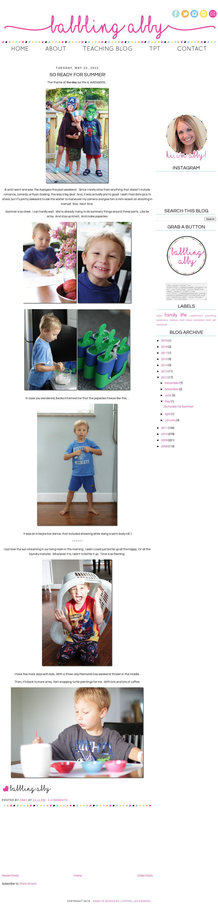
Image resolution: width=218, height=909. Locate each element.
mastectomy (196, 315)
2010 (164, 434)
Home (78, 875)
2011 (164, 427)
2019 (164, 340)
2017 (164, 352)
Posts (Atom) (27, 883)
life (183, 314)
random (174, 320)
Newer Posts (10, 875)
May (168, 401)
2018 (164, 346)
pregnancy (162, 320)
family (170, 314)
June (168, 395)
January (170, 420)
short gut (211, 320)
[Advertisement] (77, 843)
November (172, 389)
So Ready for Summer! (77, 74)
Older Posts (145, 875)
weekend (162, 324)
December (172, 383)
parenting (210, 315)
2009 (164, 440)
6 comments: (59, 800)
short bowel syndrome (192, 320)
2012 (164, 377)
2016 (164, 359)
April (168, 414)
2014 (164, 365)
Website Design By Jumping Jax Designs (122, 901)
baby (159, 315)
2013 (164, 371)
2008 (164, 446)
